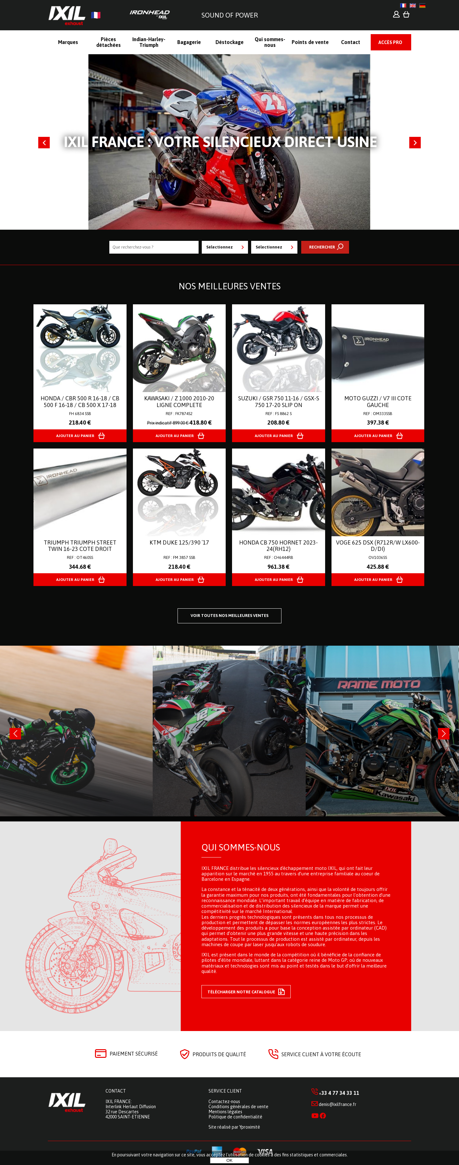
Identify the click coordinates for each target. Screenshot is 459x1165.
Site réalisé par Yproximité (234, 1127)
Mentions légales (225, 1111)
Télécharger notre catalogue (246, 992)
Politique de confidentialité (235, 1116)
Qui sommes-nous (240, 847)
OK (229, 1160)
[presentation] (15, 733)
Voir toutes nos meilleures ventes (229, 615)
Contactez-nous (224, 1101)
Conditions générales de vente (238, 1106)
